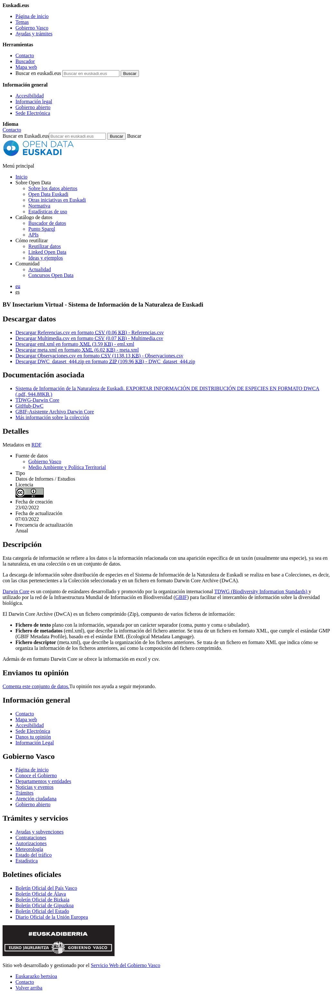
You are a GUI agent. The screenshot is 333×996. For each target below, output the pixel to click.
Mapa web (26, 67)
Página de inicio (32, 16)
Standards (295, 591)
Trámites (24, 793)
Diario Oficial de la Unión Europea (51, 917)
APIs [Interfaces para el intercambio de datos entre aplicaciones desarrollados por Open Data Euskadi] (33, 234)
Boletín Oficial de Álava (40, 894)
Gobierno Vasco (31, 28)
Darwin (11, 591)
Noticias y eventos (34, 787)
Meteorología (29, 849)
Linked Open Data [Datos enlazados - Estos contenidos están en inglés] (47, 252)
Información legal (33, 101)
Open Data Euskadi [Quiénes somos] (48, 194)
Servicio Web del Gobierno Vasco (125, 965)
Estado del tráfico (33, 855)
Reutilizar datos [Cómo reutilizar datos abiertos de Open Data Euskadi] (44, 246)
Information (271, 591)
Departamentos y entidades (43, 781)
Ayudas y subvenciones (39, 832)
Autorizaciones (31, 843)
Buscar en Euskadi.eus (26, 136)
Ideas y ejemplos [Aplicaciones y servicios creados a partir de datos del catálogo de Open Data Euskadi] (45, 258)
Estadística (26, 860)
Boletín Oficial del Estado (42, 911)
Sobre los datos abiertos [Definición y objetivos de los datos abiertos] (52, 188)
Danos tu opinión (33, 737)
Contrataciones (30, 837)
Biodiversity (245, 591)
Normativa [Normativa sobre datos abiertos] (39, 205)
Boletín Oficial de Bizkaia (42, 899)
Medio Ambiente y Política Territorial (67, 467)
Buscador (25, 61)
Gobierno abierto (33, 107)
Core (24, 591)
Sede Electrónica (32, 113)
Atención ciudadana (36, 798)
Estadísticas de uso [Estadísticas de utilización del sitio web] (47, 211)
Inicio (21, 177)
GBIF (181, 597)
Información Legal (34, 742)
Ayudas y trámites (33, 33)
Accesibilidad (29, 95)
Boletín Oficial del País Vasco (46, 888)
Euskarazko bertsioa (36, 976)
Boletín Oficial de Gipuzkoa (44, 905)
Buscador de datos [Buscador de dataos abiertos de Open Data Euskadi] (47, 223)
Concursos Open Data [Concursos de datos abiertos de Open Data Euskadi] (50, 275)
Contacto (24, 55)
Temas (22, 22)
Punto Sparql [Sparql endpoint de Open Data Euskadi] (41, 229)
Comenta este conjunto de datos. (36, 686)
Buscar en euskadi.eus (38, 73)
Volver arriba (28, 988)
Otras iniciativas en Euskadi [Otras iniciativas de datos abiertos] (57, 200)
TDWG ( (223, 591)
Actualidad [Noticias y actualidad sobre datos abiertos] (39, 269)
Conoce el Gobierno (36, 775)
